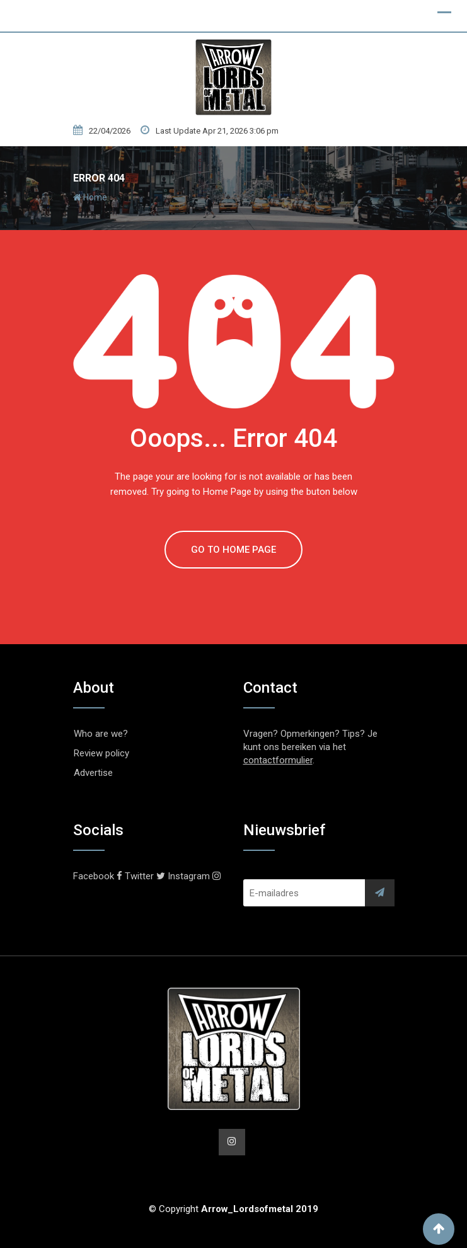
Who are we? (101, 733)
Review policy (101, 753)
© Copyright (233, 1209)
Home (90, 197)
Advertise (93, 772)
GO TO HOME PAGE (233, 549)
